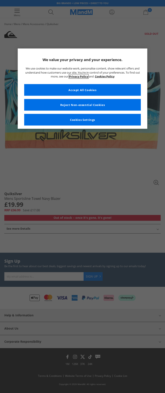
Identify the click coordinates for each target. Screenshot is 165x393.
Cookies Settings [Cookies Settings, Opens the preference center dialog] (82, 120)
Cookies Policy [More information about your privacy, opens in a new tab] (104, 76)
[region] (82, 89)
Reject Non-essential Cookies (82, 105)
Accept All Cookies (82, 90)
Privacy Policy (78, 76)
